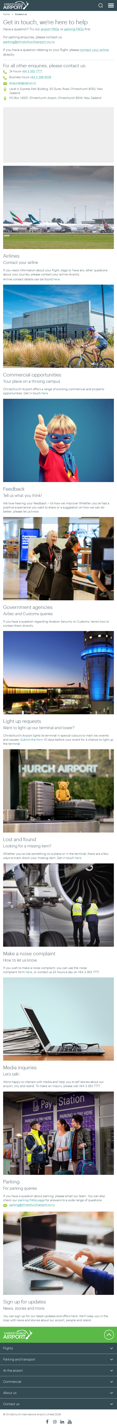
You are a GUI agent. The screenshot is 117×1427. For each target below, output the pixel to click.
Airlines (11, 256)
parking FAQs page (31, 1200)
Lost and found (19, 839)
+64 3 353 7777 (32, 71)
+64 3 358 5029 (40, 77)
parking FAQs (74, 29)
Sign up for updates (24, 1301)
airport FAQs (50, 29)
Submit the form (31, 739)
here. (57, 279)
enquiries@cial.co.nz (22, 83)
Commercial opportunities (32, 374)
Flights (8, 1348)
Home (6, 14)
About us (10, 1393)
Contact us (11, 1404)
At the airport (13, 1370)
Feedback (14, 489)
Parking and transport (19, 1359)
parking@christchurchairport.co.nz (29, 42)
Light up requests (22, 721)
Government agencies (28, 607)
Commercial (12, 1381)
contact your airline (94, 50)
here (29, 972)
